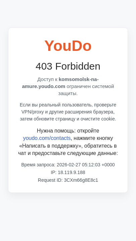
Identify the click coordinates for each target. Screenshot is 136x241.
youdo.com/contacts (47, 138)
